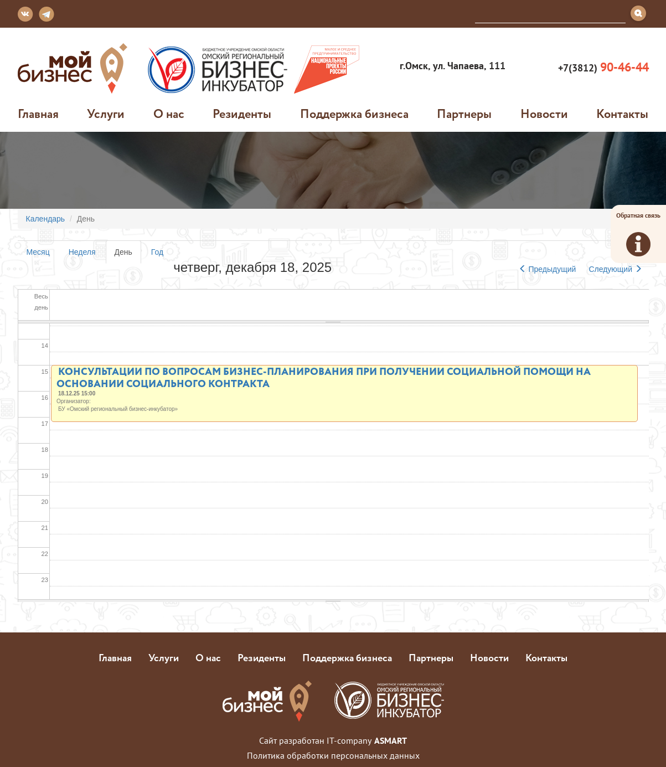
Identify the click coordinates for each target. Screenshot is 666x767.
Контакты (622, 113)
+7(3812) (602, 67)
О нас (168, 113)
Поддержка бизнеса (354, 113)
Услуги (106, 113)
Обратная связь (638, 233)
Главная (38, 113)
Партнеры (464, 113)
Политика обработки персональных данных (333, 755)
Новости (544, 113)
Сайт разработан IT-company (333, 740)
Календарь (45, 218)
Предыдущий (547, 269)
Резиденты (242, 113)
